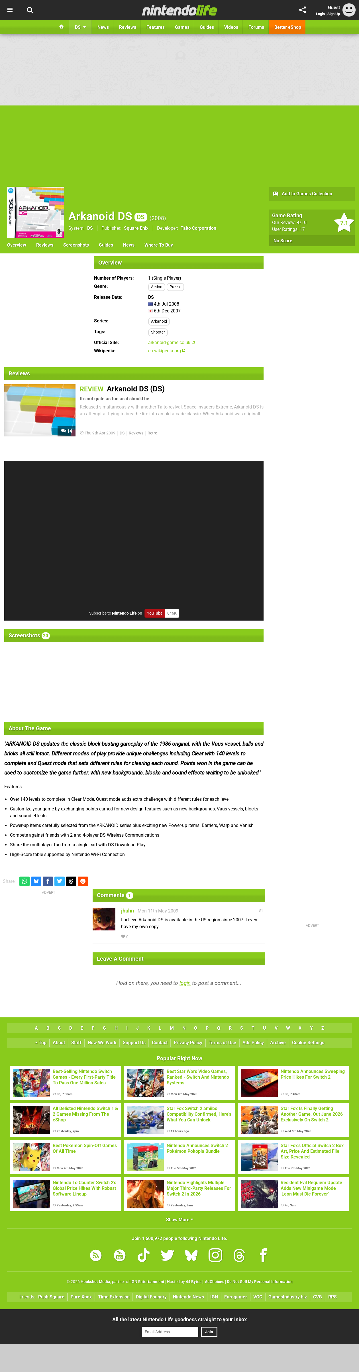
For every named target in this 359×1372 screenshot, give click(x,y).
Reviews (44, 245)
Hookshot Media (95, 1281)
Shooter (158, 332)
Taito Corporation (198, 228)
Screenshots (76, 245)
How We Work (102, 1042)
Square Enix (136, 228)
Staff (76, 1042)
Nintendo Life (124, 613)
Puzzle (175, 286)
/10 (302, 222)
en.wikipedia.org (166, 350)
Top (40, 1042)
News (128, 245)
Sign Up (333, 14)
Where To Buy (158, 245)
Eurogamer (235, 1297)
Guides (106, 245)
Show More (179, 1219)
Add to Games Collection (302, 194)
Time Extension (114, 1297)
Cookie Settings (308, 1042)
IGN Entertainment (147, 1281)
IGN (214, 1297)
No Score (283, 240)
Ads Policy (253, 1042)
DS (90, 228)
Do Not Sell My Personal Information (260, 1281)
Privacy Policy (188, 1042)
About (59, 1042)
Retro (152, 433)
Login (320, 14)
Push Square (51, 1297)
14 (66, 431)
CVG (317, 1297)
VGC (257, 1297)
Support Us (134, 1042)
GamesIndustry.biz (287, 1297)
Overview (16, 245)
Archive (278, 1042)
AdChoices (214, 1281)
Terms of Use (222, 1042)
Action (156, 286)
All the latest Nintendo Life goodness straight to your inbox (179, 1319)
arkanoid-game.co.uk (171, 342)
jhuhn (127, 911)
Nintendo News (188, 1297)
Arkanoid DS (107, 216)
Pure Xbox (81, 1297)
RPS (332, 1297)
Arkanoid (159, 321)
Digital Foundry (151, 1297)
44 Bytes (193, 1281)
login (185, 983)
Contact (160, 1042)
